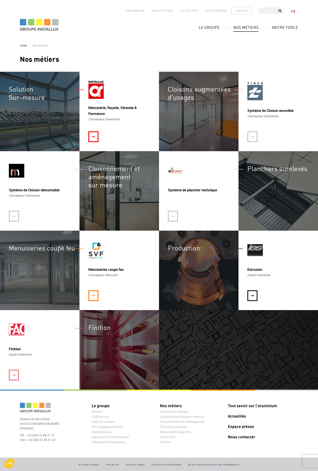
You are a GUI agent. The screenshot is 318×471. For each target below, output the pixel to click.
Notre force (285, 27)
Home (23, 45)
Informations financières (109, 442)
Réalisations (162, 10)
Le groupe (209, 27)
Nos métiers (246, 27)
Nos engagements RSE (107, 427)
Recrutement (216, 10)
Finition (165, 442)
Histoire (97, 411)
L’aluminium (135, 10)
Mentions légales (135, 464)
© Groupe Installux (88, 464)
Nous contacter (241, 436)
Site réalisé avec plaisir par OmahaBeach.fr (214, 464)
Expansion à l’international (110, 437)
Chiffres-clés (100, 416)
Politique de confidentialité (166, 464)
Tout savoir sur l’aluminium (252, 405)
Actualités (189, 10)
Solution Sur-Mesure (174, 411)
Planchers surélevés (173, 427)
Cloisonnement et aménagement (182, 422)
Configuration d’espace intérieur (182, 416)
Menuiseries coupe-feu (175, 432)
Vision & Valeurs (103, 422)
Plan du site (112, 464)
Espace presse (241, 426)
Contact (241, 10)
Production (167, 437)
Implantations (101, 432)
